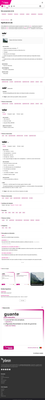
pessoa (14, 26)
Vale (4, 73)
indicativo (4, 14)
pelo (16, 55)
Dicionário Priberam (5, 19)
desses (38, 55)
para (16, 59)
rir (14, 187)
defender (12, 122)
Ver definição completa (38, 353)
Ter (4, 151)
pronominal (7, 177)
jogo (14, 184)
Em (4, 186)
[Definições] (40, 6)
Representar (6, 155)
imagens (7, 268)
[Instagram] (4, 370)
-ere (13, 191)
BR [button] (4, 6)
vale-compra (26, 220)
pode (7, 26)
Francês (16, 205)
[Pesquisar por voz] (12, 6)
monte (15, 50)
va (2, 35)
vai (6, 65)
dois (7, 125)
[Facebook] (2, 370)
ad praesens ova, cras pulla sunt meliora (10, 246)
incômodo (22, 14)
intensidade (21, 186)
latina (12, 96)
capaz (13, 174)
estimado (14, 168)
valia (11, 198)
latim (8, 191)
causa (7, 158)
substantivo (33, 14)
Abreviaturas (3, 381)
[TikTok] (6, 370)
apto (10, 174)
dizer (15, 93)
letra (9, 59)
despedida (10, 93)
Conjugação (9, 146)
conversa (29, 186)
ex (7, 184)
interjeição (33, 28)
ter (13, 158)
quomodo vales (18, 81)
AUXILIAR (9, 165)
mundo (5, 69)
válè (11, 88)
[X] (10, 370)
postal (6, 73)
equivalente (7, 153)
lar (4, 112)
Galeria (3, 268)
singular (16, 26)
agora (22, 184)
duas (16, 40)
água (14, 53)
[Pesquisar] (9, 6)
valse (24, 212)
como (18, 158)
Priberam (2, 390)
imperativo (10, 14)
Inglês (20, 205)
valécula (32, 220)
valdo (3, 220)
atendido (17, 167)
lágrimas (7, 67)
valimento (7, 167)
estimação (7, 168)
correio (3, 60)
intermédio (39, 59)
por (35, 59)
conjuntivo (26, 26)
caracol (37, 81)
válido (7, 172)
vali (3, 212)
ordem (13, 59)
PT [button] (2, 6)
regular (22, 146)
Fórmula (4, 93)
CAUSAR (32, 158)
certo (8, 163)
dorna (6, 64)
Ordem (5, 55)
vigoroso (21, 191)
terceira (10, 27)
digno (6, 156)
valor (7, 151)
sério (5, 184)
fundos (25, 55)
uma (30, 93)
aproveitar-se (11, 179)
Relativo (5, 127)
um (13, 50)
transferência (20, 59)
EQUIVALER (14, 153)
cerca (12, 127)
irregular (13, 146)
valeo (11, 191)
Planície (5, 50)
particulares (32, 59)
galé (20, 212)
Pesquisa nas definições (5, 377)
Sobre (2, 378)
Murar (9, 122)
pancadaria (40, 186)
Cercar (5, 120)
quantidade (10, 186)
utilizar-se (16, 179)
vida (9, 69)
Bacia (5, 53)
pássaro (32, 81)
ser (8, 26)
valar (4, 110)
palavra (8, 96)
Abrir (5, 119)
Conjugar (4, 146)
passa (23, 96)
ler (4, 144)
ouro (41, 81)
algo (11, 158)
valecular (37, 220)
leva (6, 227)
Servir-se (6, 179)
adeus (18, 93)
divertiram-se (8, 187)
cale (17, 212)
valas (7, 119)
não (9, 65)
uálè (8, 88)
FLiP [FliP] (1, 391)
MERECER (12, 156)
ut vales (11, 81)
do (19, 26)
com (20, 93)
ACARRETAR (29, 158)
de (28, 26)
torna (11, 65)
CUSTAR (12, 151)
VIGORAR (16, 172)
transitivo (6, 117)
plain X (2, 394)
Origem (5, 96)
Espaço (10, 40)
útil (6, 165)
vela (9, 227)
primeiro (11, 184)
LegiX (2, 393)
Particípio (19, 146)
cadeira (27, 14)
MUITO (20, 187)
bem (25, 96)
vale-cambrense (19, 220)
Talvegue (6, 52)
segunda (33, 26)
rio (24, 50)
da (4, 64)
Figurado (5, 122)
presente (21, 26)
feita (14, 55)
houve (36, 186)
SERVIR (12, 165)
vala (9, 127)
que (30, 55)
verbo (4, 117)
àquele (28, 55)
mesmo (25, 184)
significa (17, 96)
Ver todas (22, 300)
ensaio (19, 184)
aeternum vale (5, 81)
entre (14, 40)
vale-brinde (11, 220)
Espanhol (12, 205)
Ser (4, 153)
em (9, 119)
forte (17, 191)
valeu (9, 212)
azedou (32, 186)
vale (5, 26)
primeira (10, 26)
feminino (16, 14)
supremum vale (26, 81)
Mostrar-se (6, 174)
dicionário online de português (25, 364)
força (7, 170)
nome (38, 28)
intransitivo (7, 161)
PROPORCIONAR (37, 158)
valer (4, 142)
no (7, 50)
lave (3, 227)
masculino (40, 14)
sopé (10, 50)
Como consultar (3, 380)
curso (10, 53)
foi (15, 184)
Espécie (5, 59)
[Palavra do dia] (42, 307)
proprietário (19, 55)
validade (12, 172)
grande (6, 186)
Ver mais (22, 262)
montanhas (19, 40)
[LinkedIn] (8, 370)
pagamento (10, 55)
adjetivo (4, 125)
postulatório (4, 240)
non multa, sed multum (6, 253)
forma (3, 26)
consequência (22, 158)
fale (6, 212)
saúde (27, 93)
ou (35, 28)
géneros (10, 125)
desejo (23, 93)
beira (20, 50)
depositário (34, 55)
